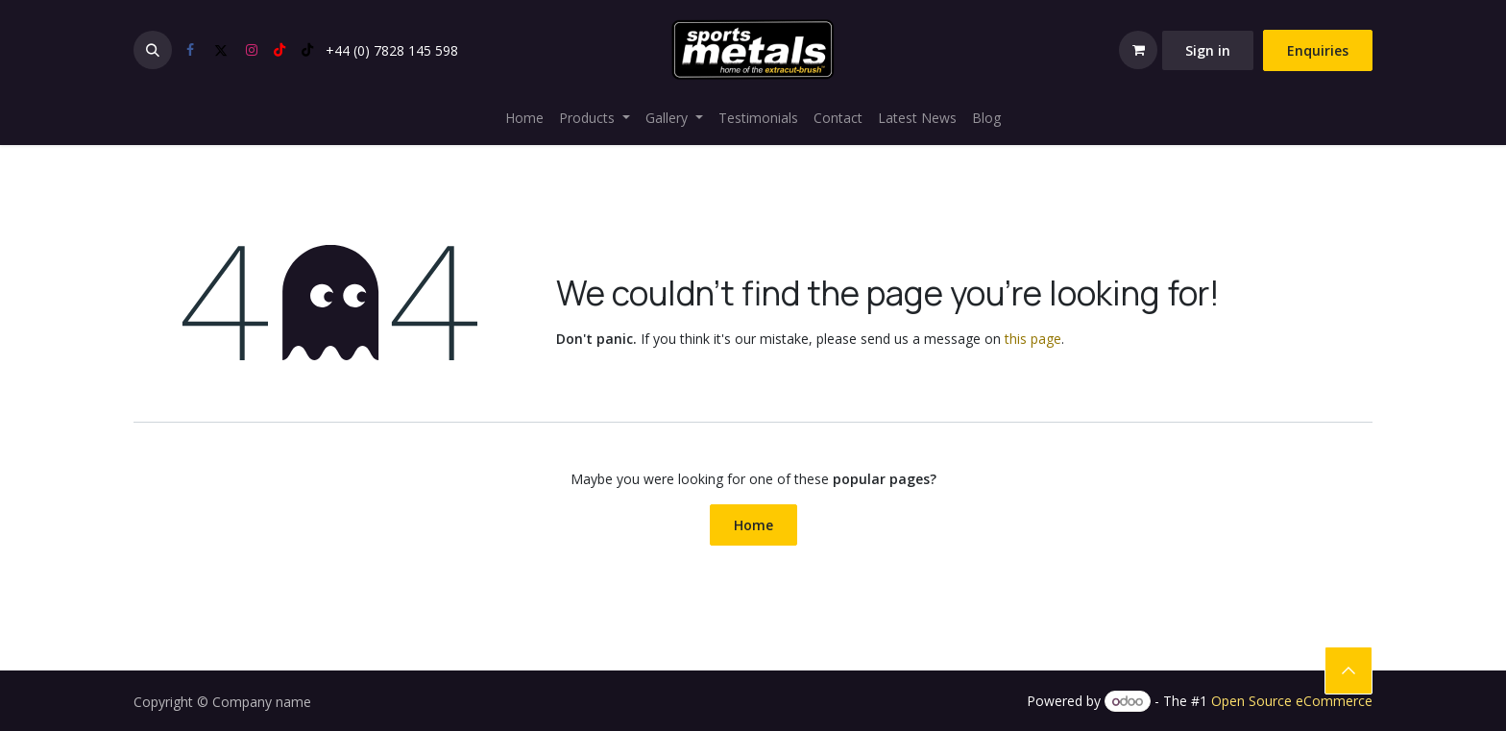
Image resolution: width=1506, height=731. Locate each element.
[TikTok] (307, 50)
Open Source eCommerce (1291, 701)
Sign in (1207, 50)
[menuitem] (524, 117)
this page (1033, 338)
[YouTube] (279, 49)
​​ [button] (1348, 670)
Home (753, 525)
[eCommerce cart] (1138, 50)
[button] (153, 50)
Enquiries (1317, 50)
